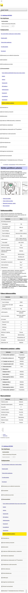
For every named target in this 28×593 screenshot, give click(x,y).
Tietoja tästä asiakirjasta (6, 42)
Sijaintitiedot (4, 99)
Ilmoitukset (3, 51)
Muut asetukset (6, 205)
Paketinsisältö (4, 38)
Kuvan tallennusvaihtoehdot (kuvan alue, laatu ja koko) (13, 72)
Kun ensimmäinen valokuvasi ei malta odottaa (11, 33)
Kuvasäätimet (5, 96)
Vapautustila (4, 83)
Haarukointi (4, 93)
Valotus (3, 79)
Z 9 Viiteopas (5, 164)
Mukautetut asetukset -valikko (9, 203)
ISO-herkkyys (4, 86)
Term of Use (5, 435)
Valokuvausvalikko (7, 198)
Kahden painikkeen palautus (8, 103)
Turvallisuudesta (4, 46)
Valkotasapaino (5, 89)
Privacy (4, 434)
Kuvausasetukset (12, 164)
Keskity (3, 76)
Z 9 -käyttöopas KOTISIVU (6, 15)
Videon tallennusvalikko (8, 201)
